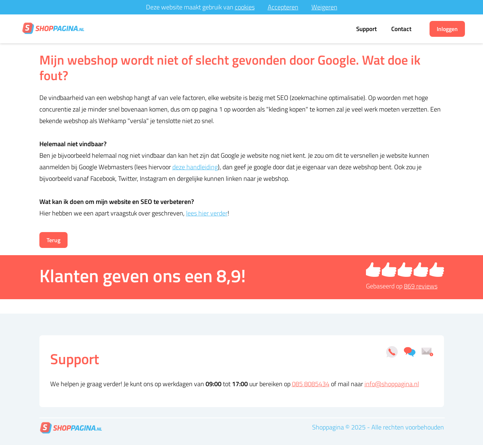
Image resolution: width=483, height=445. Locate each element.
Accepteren (283, 7)
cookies (245, 7)
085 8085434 (310, 384)
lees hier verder (207, 213)
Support (366, 29)
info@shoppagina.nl (392, 384)
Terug (53, 240)
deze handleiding (195, 167)
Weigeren (324, 7)
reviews (420, 286)
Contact (401, 29)
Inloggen (447, 29)
